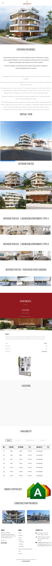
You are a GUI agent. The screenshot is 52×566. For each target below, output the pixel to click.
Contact (20, 553)
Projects (20, 540)
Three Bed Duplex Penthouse (25, 316)
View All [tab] (8, 440)
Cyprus (20, 537)
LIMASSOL (21, 546)
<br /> (26, 141)
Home (19, 533)
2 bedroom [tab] (18, 440)
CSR (19, 551)
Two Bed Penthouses (25, 313)
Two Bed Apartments (25, 309)
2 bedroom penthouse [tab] (30, 440)
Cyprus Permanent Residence (25, 549)
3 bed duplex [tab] (42, 440)
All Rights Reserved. (26, 561)
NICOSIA (21, 544)
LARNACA (21, 542)
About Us (20, 535)
